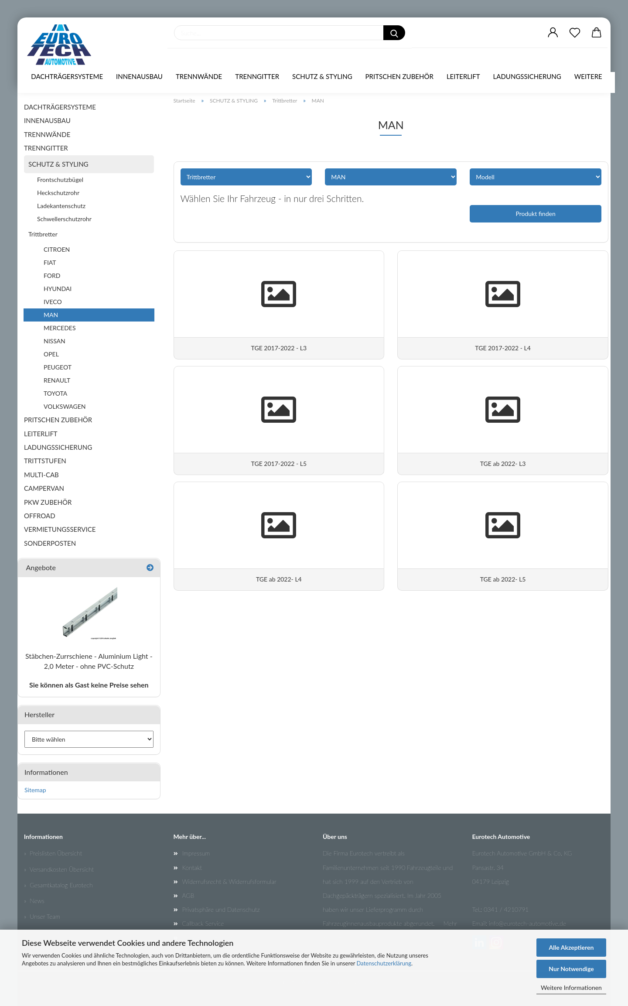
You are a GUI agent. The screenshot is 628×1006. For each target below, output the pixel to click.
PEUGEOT (58, 367)
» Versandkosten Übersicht (59, 869)
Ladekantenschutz (61, 205)
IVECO (53, 301)
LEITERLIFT (463, 76)
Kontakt (192, 867)
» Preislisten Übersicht (53, 853)
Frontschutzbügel (60, 179)
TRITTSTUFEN (45, 461)
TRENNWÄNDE (199, 76)
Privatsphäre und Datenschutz (221, 909)
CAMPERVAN (44, 488)
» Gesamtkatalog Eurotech (58, 885)
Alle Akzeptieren (571, 947)
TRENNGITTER (257, 76)
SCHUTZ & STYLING (322, 76)
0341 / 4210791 (506, 909)
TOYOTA (55, 393)
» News (34, 900)
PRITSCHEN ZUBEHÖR (399, 76)
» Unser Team (42, 916)
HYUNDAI (58, 288)
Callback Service (203, 923)
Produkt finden (535, 213)
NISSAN (54, 341)
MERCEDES (60, 328)
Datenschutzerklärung (384, 963)
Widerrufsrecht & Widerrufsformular (229, 881)
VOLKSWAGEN (65, 406)
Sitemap (35, 790)
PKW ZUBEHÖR (48, 502)
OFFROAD (39, 516)
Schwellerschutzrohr (64, 218)
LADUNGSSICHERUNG (527, 76)
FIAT (50, 262)
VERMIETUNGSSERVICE (60, 529)
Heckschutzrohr (58, 192)
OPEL (51, 354)
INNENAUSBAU (139, 76)
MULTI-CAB (41, 475)
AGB (188, 895)
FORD (52, 275)
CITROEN (57, 249)
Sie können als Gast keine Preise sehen (89, 685)
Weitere (588, 76)
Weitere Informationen (571, 987)
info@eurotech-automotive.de (527, 923)
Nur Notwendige (571, 968)
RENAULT (57, 380)
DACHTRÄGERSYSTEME (67, 76)
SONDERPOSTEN (50, 543)
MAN (51, 314)
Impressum (196, 853)
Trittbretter (43, 234)
